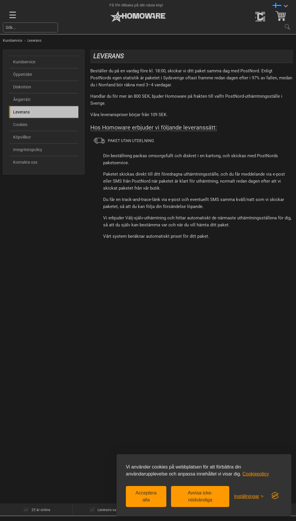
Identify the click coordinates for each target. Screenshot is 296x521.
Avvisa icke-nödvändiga (200, 496)
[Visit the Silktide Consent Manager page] (275, 496)
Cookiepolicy (255, 473)
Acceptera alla (145, 496)
